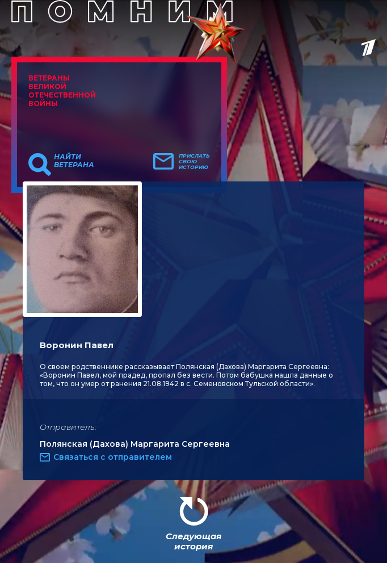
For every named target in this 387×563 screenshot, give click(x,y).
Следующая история (193, 541)
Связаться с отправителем (112, 457)
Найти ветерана (74, 161)
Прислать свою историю (194, 161)
